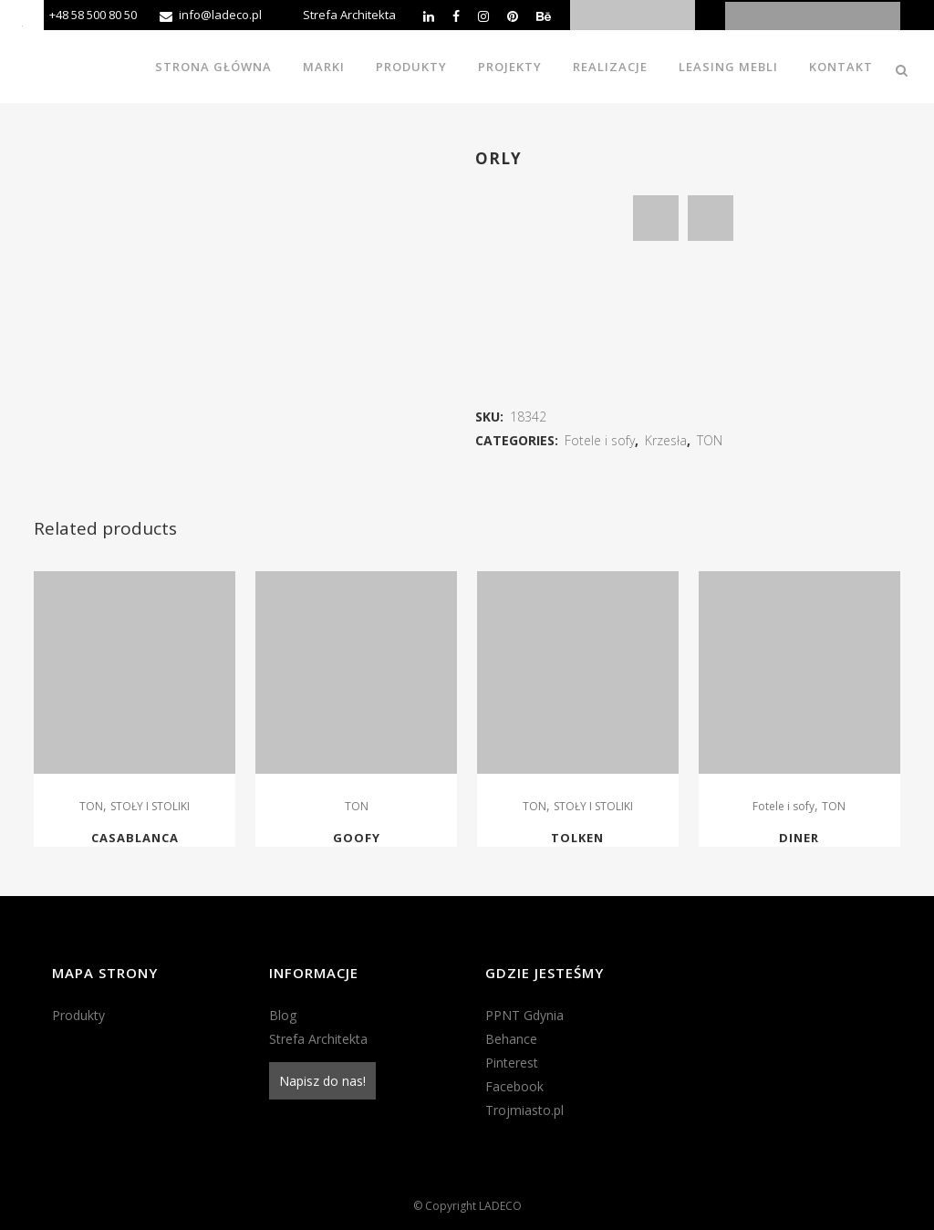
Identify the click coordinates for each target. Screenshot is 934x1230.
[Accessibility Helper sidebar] (22, 22)
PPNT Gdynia (524, 1015)
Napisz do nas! (322, 1080)
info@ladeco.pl (220, 14)
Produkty (78, 1015)
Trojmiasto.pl (524, 1110)
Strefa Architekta (349, 14)
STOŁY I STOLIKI (150, 806)
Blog (282, 1015)
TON (709, 440)
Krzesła (666, 440)
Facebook (514, 1086)
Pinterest (511, 1062)
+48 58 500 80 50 (93, 14)
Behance (511, 1039)
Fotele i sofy (600, 440)
